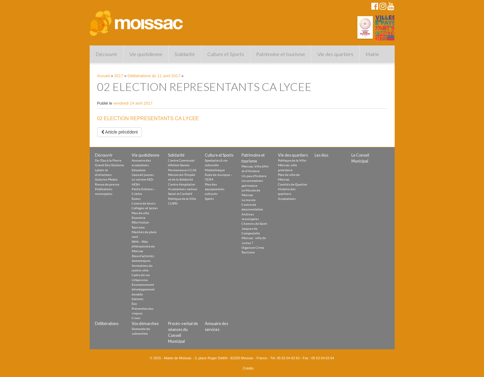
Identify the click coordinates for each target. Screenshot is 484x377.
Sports (209, 198)
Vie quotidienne (145, 54)
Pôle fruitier (140, 222)
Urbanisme (140, 280)
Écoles (136, 198)
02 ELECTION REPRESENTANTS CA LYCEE (148, 118)
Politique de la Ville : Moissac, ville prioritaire (293, 165)
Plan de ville (140, 213)
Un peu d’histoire (254, 176)
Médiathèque (215, 170)
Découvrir (106, 54)
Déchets (137, 299)
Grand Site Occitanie (109, 165)
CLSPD (172, 203)
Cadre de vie (141, 275)
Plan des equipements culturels (214, 189)
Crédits (248, 368)
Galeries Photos (106, 179)
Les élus (321, 155)
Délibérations (107, 323)
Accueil (103, 75)
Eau (134, 303)
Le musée (249, 200)
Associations (287, 198)
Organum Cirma (253, 247)
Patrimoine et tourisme (280, 54)
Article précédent (119, 132)
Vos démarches (145, 323)
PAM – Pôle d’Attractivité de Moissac (143, 246)
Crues (136, 318)
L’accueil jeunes (143, 175)
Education (139, 170)
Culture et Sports (225, 54)
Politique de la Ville (182, 198)
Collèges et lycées (145, 208)
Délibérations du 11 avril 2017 (154, 75)
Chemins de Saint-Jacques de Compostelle (255, 228)
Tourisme (138, 227)
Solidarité (185, 54)
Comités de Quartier (292, 184)
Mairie (372, 54)
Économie (138, 217)
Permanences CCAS (182, 170)
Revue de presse (107, 184)
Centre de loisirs (144, 203)
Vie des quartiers (335, 54)
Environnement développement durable (143, 289)
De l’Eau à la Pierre (108, 160)
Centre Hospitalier (181, 184)
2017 (118, 75)
